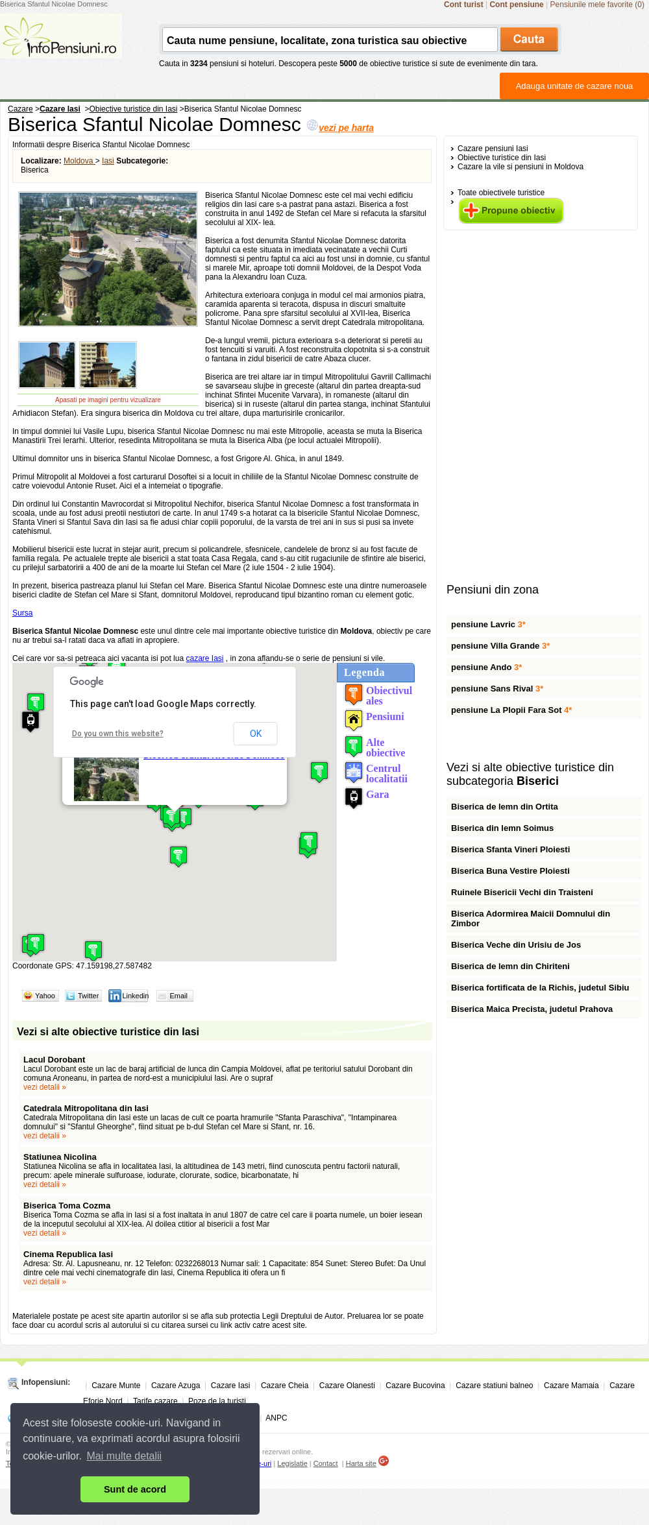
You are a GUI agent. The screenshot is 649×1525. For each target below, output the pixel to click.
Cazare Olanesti (347, 1385)
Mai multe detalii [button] (124, 1455)
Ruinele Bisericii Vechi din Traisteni (522, 892)
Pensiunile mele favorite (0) (597, 4)
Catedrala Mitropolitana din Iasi (86, 1108)
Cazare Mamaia (571, 1385)
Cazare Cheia (284, 1385)
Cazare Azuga (175, 1385)
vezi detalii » (44, 1087)
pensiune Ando (486, 667)
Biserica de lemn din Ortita (504, 806)
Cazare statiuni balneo (494, 1385)
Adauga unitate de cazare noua (574, 86)
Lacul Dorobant (55, 1059)
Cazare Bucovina (415, 1385)
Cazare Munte (116, 1385)
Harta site (361, 1463)
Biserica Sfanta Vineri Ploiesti (510, 849)
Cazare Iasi (231, 1385)
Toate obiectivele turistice (501, 192)
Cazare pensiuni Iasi (493, 148)
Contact (325, 1463)
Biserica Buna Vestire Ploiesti (510, 871)
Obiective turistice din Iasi (502, 157)
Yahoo (45, 996)
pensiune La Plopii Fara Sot (511, 710)
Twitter (88, 996)
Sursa (22, 613)
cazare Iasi (204, 658)
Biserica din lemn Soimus (502, 828)
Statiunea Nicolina (60, 1157)
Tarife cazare (155, 1401)
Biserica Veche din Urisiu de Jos (516, 945)
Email (178, 996)
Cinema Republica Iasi (68, 1254)
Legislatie (292, 1463)
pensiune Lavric (488, 624)
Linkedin (135, 996)
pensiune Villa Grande (500, 646)
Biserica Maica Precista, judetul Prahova (532, 1009)
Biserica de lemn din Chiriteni (510, 966)
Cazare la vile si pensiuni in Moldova (520, 166)
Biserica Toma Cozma (66, 1205)
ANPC (276, 1418)
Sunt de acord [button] (135, 1489)
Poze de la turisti (217, 1401)
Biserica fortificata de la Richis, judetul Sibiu (540, 987)
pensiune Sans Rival (497, 688)
